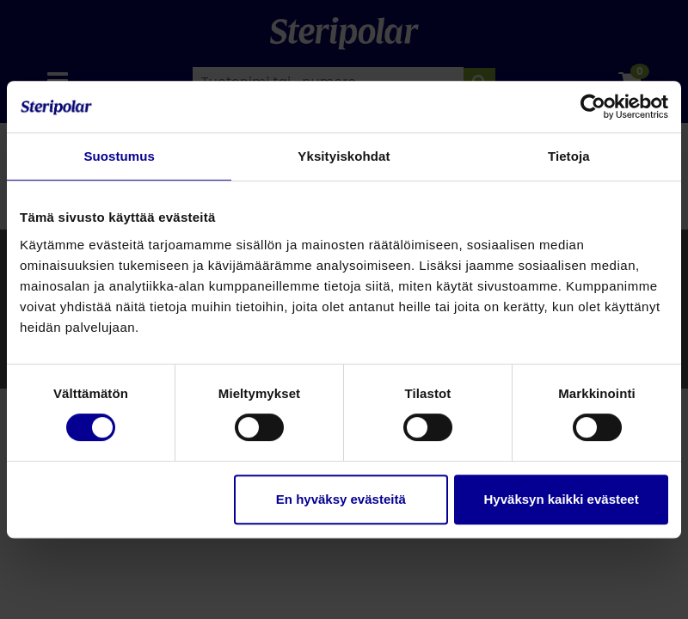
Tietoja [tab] (569, 156)
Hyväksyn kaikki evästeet (561, 499)
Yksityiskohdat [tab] (344, 156)
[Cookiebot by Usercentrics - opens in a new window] (593, 107)
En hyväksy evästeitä (341, 499)
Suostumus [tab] (119, 156)
